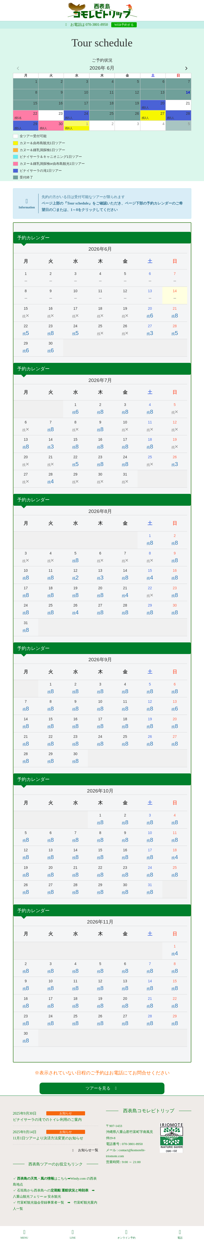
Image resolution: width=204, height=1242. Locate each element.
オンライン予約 (126, 1234)
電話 (180, 1234)
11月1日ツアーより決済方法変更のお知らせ (48, 1138)
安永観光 (54, 1196)
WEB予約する (124, 25)
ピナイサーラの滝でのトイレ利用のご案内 (47, 1120)
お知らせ (65, 1113)
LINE (72, 1234)
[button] (102, 1088)
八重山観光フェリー (28, 1196)
